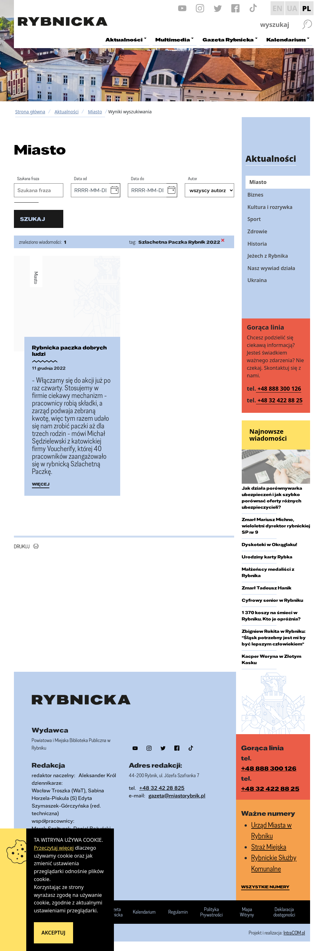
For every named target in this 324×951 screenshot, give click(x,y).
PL (306, 8)
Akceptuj (53, 932)
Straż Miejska (268, 846)
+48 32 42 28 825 (161, 788)
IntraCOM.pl (294, 932)
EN (277, 8)
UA (292, 8)
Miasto (95, 112)
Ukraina (257, 280)
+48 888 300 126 (279, 388)
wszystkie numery (265, 887)
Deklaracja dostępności (284, 912)
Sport (254, 219)
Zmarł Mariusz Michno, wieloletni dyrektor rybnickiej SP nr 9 (276, 526)
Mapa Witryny (247, 912)
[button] (114, 190)
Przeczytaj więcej (54, 847)
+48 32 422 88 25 (280, 400)
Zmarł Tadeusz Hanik (266, 587)
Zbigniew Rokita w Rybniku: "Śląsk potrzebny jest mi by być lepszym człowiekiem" (274, 637)
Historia (257, 243)
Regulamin (178, 912)
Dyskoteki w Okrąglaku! (269, 544)
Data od (80, 178)
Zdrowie (257, 231)
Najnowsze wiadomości (268, 435)
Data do (137, 178)
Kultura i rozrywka (269, 207)
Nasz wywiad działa (271, 268)
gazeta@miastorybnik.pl (176, 795)
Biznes (255, 194)
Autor (192, 178)
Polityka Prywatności (211, 912)
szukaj (32, 219)
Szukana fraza (28, 178)
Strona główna (30, 112)
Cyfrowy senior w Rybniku (272, 600)
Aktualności (66, 112)
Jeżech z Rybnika (267, 255)
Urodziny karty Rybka (267, 556)
